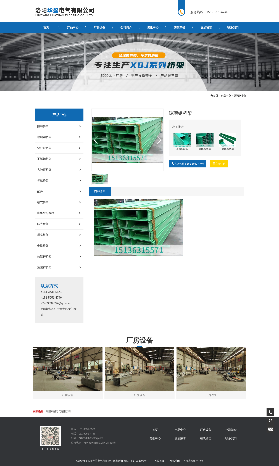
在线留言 (206, 27)
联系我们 (233, 27)
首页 (46, 27)
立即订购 (219, 163)
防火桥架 (59, 224)
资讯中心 (153, 27)
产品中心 (72, 27)
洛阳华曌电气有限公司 (58, 411)
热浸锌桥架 (59, 267)
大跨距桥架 (59, 169)
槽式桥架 (59, 202)
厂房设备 (99, 27)
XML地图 (175, 460)
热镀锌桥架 (59, 256)
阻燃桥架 (59, 126)
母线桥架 (59, 180)
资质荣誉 (179, 27)
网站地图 (160, 460)
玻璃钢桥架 (240, 95)
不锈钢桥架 (59, 159)
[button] (159, 140)
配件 (59, 191)
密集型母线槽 (59, 213)
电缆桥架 (59, 245)
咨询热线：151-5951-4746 (188, 163)
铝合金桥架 (59, 148)
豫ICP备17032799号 (135, 460)
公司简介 (126, 27)
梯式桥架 (59, 235)
